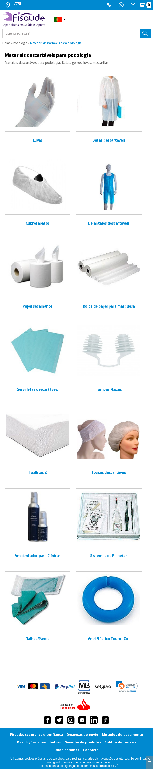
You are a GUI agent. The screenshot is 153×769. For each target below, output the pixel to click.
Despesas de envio (82, 734)
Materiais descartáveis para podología (56, 43)
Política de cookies (120, 742)
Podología (20, 43)
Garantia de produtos (82, 742)
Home (6, 43)
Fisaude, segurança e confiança (36, 734)
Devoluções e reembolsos (39, 742)
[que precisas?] (76, 33)
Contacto (91, 750)
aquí (114, 766)
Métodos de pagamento (122, 734)
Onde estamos (66, 750)
